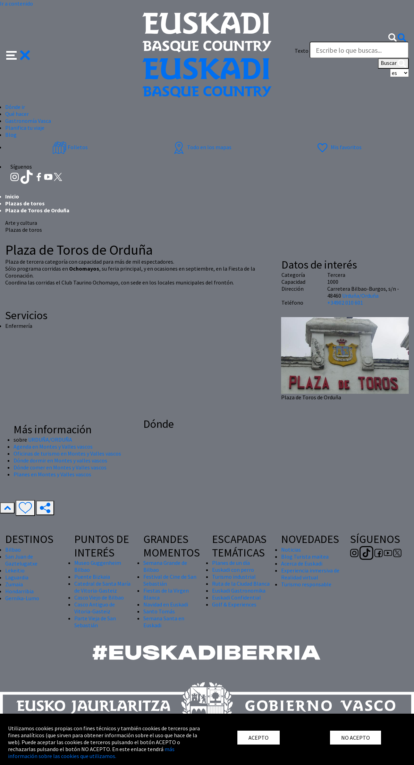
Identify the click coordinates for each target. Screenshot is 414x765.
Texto (302, 50)
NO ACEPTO (355, 737)
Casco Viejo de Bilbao (99, 597)
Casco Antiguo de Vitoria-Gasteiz (94, 608)
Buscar (393, 63)
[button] (18, 54)
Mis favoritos (338, 147)
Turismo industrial (234, 576)
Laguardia (16, 577)
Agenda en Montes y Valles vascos (53, 446)
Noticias (291, 549)
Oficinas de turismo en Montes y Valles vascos (67, 453)
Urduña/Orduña (360, 295)
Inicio (12, 196)
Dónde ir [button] (15, 106)
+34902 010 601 (345, 302)
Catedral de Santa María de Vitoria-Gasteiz (102, 587)
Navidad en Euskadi (165, 604)
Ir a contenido (16, 3)
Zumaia (14, 584)
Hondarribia (19, 591)
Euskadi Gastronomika (238, 590)
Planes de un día (231, 562)
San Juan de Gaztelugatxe (21, 560)
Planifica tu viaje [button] (24, 127)
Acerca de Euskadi (301, 563)
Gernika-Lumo (22, 598)
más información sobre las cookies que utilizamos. (91, 752)
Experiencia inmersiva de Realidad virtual (310, 574)
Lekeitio (15, 570)
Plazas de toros (25, 203)
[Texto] (359, 50)
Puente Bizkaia (92, 576)
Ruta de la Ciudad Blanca (241, 583)
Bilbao (13, 549)
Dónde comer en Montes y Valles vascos (60, 467)
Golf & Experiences (234, 604)
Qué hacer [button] (17, 113)
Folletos (70, 147)
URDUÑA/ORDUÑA (50, 439)
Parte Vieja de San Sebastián (95, 622)
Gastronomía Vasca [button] (28, 120)
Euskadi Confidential (236, 597)
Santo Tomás (159, 611)
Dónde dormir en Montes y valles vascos (60, 460)
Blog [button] (11, 134)
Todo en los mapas (201, 147)
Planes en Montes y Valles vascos (52, 474)
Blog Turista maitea (305, 556)
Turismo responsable (306, 584)
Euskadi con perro (233, 569)
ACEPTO (258, 737)
